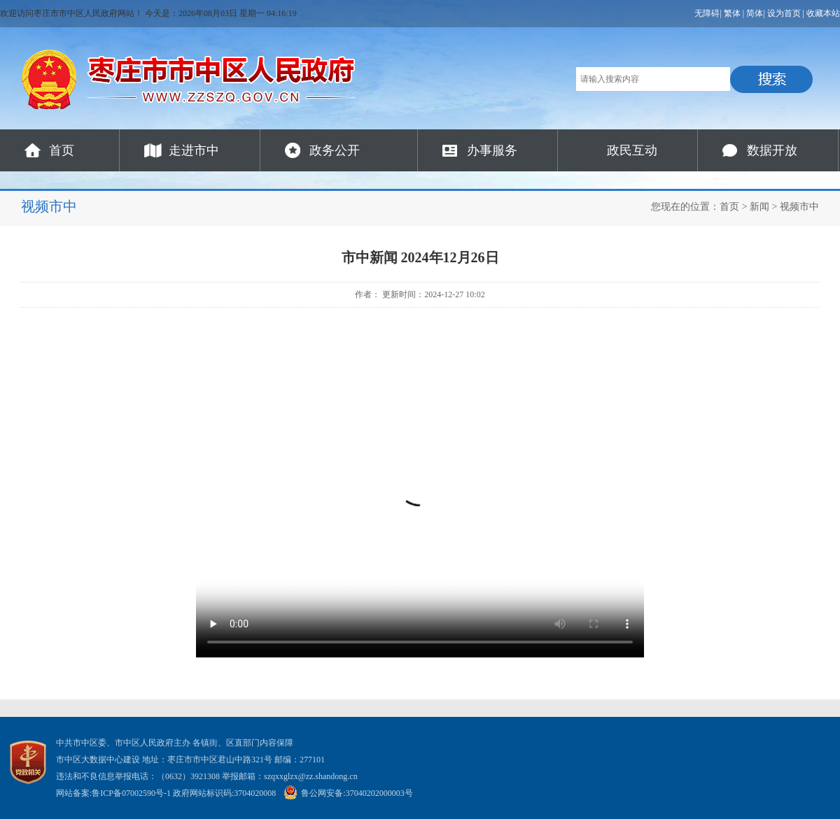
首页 (61, 150)
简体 (754, 13)
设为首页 (784, 13)
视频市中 (799, 206)
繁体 (732, 13)
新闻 (759, 206)
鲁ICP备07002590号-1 (131, 793)
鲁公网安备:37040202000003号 (348, 793)
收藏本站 (823, 13)
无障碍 (707, 13)
